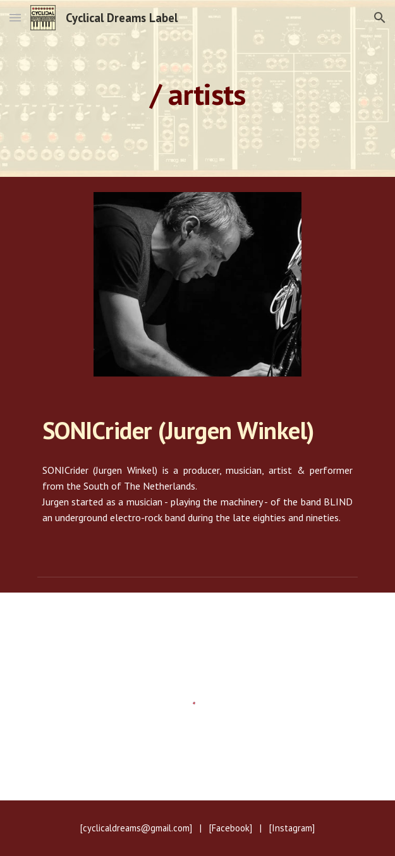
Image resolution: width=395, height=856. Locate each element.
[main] (197, 88)
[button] (15, 17)
